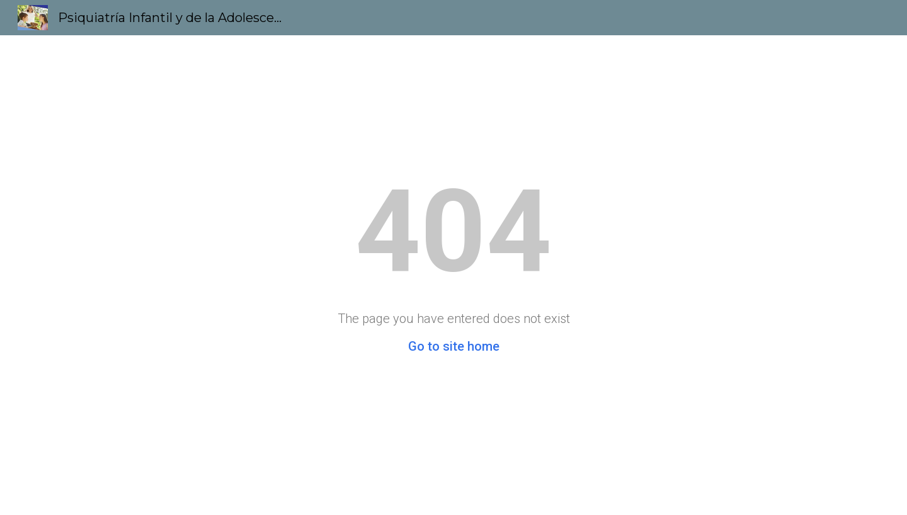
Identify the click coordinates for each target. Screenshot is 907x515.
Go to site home (453, 346)
